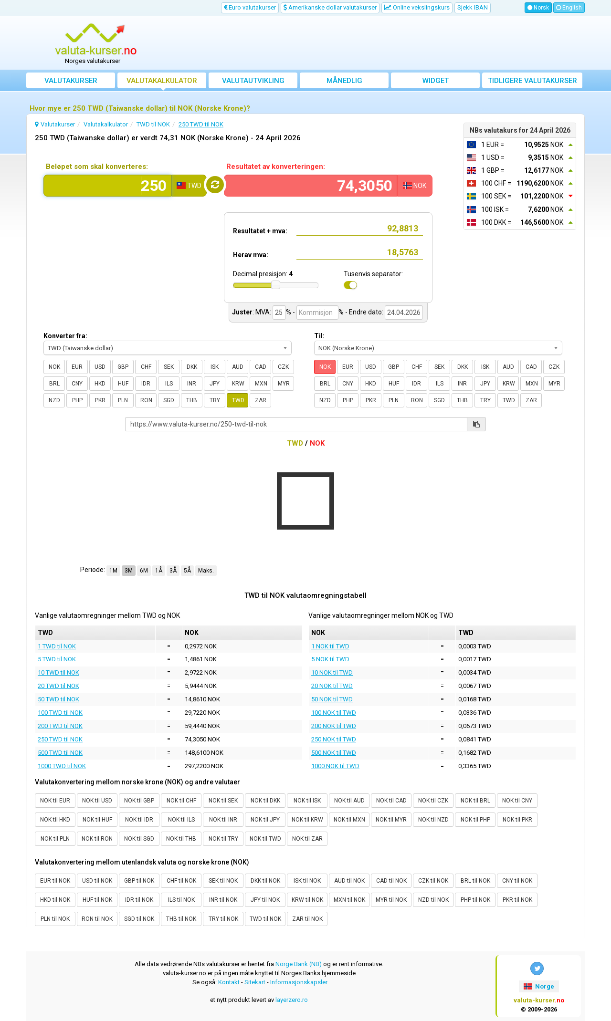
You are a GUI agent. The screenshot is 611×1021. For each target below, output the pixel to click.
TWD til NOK (265, 919)
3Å (173, 570)
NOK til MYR (391, 819)
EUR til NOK (55, 880)
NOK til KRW (307, 819)
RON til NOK (97, 919)
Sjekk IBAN (472, 7)
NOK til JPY (265, 819)
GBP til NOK (139, 880)
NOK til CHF (181, 800)
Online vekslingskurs (417, 7)
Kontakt (229, 982)
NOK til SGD (139, 838)
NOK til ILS (181, 819)
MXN (261, 383)
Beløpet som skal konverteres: (97, 166)
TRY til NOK (223, 919)
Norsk (538, 7)
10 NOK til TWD (332, 672)
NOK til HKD (55, 819)
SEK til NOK (223, 880)
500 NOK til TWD (333, 752)
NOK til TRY (223, 838)
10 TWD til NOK (58, 672)
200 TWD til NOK (60, 725)
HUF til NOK (97, 899)
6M (144, 570)
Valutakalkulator (161, 80)
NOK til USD (97, 800)
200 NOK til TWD (333, 725)
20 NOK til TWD (332, 685)
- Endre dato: (364, 312)
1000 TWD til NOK (62, 766)
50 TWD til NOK (58, 699)
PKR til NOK (517, 899)
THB (191, 400)
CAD (260, 367)
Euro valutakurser (250, 7)
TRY (215, 400)
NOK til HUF (97, 819)
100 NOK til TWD (333, 712)
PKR (100, 400)
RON (146, 400)
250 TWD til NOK (60, 739)
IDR (145, 383)
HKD (100, 383)
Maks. (206, 570)
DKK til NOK (265, 880)
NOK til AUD (349, 800)
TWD (238, 400)
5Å (187, 570)
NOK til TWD (265, 838)
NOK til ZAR (307, 838)
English (569, 7)
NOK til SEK (223, 800)
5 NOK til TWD (330, 659)
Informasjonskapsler (298, 982)
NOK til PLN (55, 838)
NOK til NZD (433, 819)
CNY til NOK (517, 880)
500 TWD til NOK (60, 752)
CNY (77, 383)
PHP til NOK (475, 899)
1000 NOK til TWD (335, 766)
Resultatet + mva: (260, 231)
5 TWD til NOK (57, 659)
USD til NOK (97, 880)
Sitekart (254, 982)
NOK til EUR (55, 800)
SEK (169, 367)
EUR (77, 367)
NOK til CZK (433, 800)
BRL (54, 383)
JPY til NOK (265, 899)
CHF (146, 367)
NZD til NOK (433, 899)
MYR (284, 383)
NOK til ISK (307, 800)
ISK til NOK (307, 880)
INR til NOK (223, 899)
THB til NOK (181, 919)
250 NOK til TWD (333, 739)
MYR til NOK (391, 899)
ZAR (260, 400)
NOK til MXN (349, 819)
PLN (123, 400)
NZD (54, 400)
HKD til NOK (55, 899)
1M (113, 570)
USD (100, 367)
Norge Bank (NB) (298, 964)
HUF (123, 383)
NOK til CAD (391, 800)
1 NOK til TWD (330, 646)
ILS (169, 383)
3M (129, 570)
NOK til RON (97, 838)
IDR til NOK (139, 899)
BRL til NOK (475, 880)
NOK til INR (223, 819)
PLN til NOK (55, 919)
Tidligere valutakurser (532, 80)
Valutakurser (70, 80)
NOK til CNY (517, 800)
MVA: (263, 312)
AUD (237, 367)
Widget (435, 80)
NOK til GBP (139, 800)
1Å (158, 570)
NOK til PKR (517, 819)
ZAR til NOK (307, 919)
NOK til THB (181, 838)
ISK (215, 367)
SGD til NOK (139, 919)
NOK (54, 367)
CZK (283, 367)
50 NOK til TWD (332, 699)
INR (191, 383)
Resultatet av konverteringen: (275, 166)
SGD (168, 400)
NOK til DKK (265, 800)
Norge (539, 986)
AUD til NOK (349, 880)
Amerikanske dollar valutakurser (330, 7)
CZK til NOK (433, 880)
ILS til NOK (181, 899)
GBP (122, 367)
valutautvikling (253, 80)
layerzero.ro (291, 999)
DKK (192, 367)
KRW (238, 383)
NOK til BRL (475, 800)
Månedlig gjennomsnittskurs (344, 82)
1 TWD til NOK (57, 646)
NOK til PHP (475, 819)
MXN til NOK (349, 899)
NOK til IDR (139, 819)
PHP (77, 400)
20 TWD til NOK (58, 685)
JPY (215, 383)
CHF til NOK (181, 880)
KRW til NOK (307, 899)
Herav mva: (250, 255)
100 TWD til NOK (60, 712)
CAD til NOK (391, 880)
